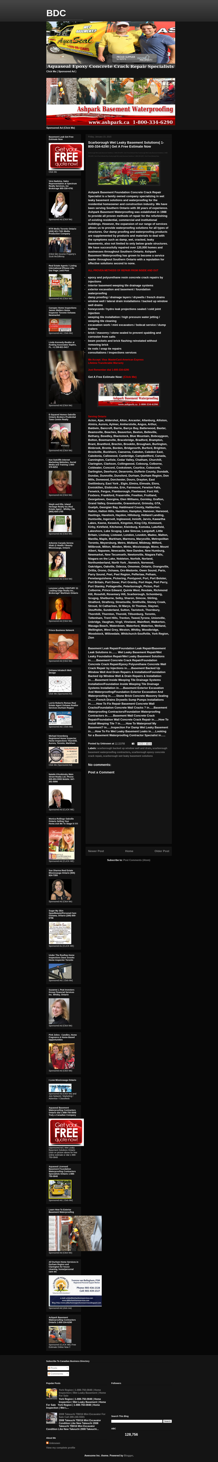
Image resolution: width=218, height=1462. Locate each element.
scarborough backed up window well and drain (124, 748)
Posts (52, 1368)
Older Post (162, 851)
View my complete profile (60, 1447)
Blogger (128, 1455)
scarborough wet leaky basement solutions (128, 756)
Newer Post (96, 851)
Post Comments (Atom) (136, 860)
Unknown (54, 1443)
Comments (55, 1373)
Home (129, 851)
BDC (56, 13)
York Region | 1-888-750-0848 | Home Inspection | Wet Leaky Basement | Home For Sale (82, 1393)
